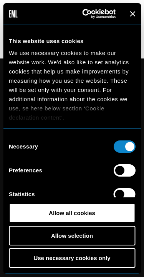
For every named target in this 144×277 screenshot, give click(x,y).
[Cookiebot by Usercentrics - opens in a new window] (86, 14)
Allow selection (72, 235)
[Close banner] (132, 14)
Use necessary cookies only (71, 258)
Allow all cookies (72, 213)
